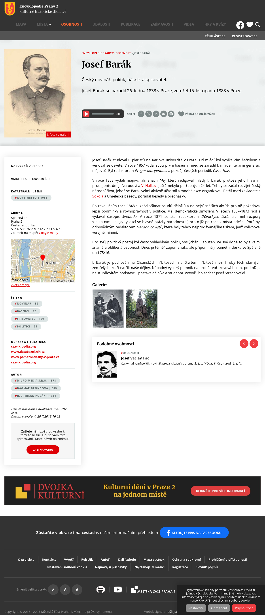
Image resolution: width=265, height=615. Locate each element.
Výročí (69, 542)
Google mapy (48, 220)
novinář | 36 (27, 291)
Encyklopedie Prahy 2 (98, 40)
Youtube (118, 572)
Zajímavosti (186, 9)
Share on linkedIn (156, 101)
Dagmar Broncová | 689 (37, 375)
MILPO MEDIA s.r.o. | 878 (36, 368)
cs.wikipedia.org (23, 333)
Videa (205, 9)
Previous (244, 330)
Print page (171, 101)
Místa (100, 9)
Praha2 (153, 572)
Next (254, 330)
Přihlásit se (215, 23)
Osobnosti (121, 9)
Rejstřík (87, 542)
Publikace (163, 9)
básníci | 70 (26, 298)
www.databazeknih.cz (28, 338)
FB (241, 9)
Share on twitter (148, 101)
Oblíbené (249, 9)
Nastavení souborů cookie (67, 549)
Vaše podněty (241, 572)
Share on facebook (141, 101)
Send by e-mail (163, 101)
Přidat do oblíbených (200, 101)
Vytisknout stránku (101, 572)
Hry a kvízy (224, 9)
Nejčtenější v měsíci (149, 549)
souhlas (238, 590)
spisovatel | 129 (30, 306)
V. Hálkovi (149, 172)
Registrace (180, 549)
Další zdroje (127, 542)
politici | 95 (27, 314)
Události (142, 9)
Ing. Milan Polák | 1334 (36, 383)
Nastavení (194, 608)
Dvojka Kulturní (199, 572)
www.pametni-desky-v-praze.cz (35, 344)
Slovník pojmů (207, 549)
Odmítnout (219, 608)
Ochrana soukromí (186, 542)
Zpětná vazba (43, 436)
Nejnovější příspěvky (111, 549)
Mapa (86, 9)
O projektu (26, 542)
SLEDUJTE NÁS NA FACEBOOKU (198, 517)
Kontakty (49, 542)
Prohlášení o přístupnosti (227, 542)
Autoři (105, 542)
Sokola (97, 183)
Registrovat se (244, 23)
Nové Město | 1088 (32, 184)
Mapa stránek (154, 542)
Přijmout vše (246, 608)
